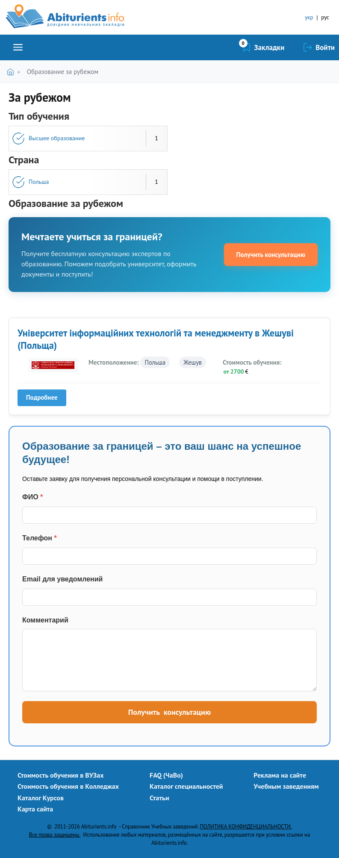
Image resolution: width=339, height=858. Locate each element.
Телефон (39, 538)
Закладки (269, 47)
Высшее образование (57, 138)
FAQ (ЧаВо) (166, 775)
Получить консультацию (268, 254)
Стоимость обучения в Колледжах (68, 786)
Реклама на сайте (280, 775)
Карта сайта (35, 809)
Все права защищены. (54, 834)
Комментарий (45, 620)
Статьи (159, 797)
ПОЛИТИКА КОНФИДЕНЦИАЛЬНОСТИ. (246, 826)
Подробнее (44, 399)
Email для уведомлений (62, 579)
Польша (39, 182)
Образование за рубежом (62, 72)
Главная (12, 72)
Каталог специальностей (186, 786)
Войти (325, 47)
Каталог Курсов (41, 797)
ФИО (32, 497)
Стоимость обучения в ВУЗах (61, 775)
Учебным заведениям (286, 786)
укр (309, 17)
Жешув (192, 362)
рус (325, 17)
